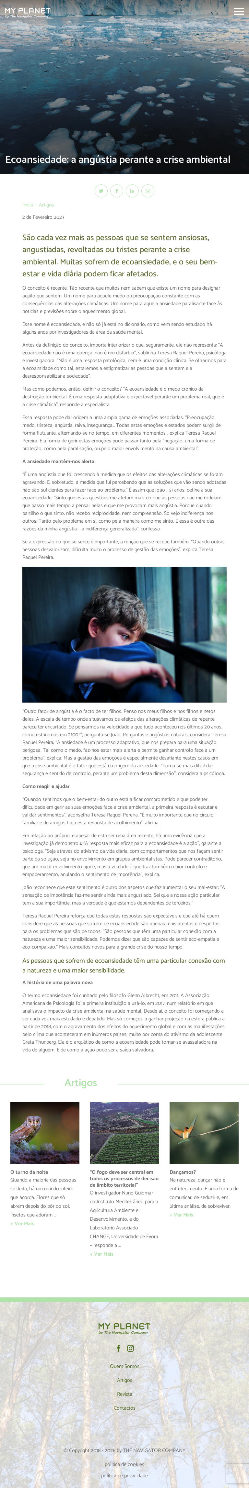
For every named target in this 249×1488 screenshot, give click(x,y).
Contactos (125, 1408)
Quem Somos (124, 1366)
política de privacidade (124, 1475)
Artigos (46, 205)
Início (27, 205)
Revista (124, 1394)
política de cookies (124, 1464)
